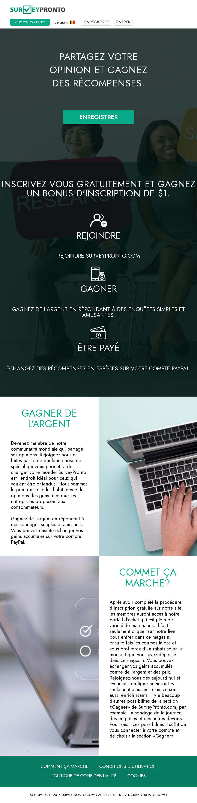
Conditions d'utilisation (127, 766)
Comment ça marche (64, 766)
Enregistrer (96, 22)
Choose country (30, 22)
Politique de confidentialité (83, 776)
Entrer (123, 22)
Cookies (136, 776)
